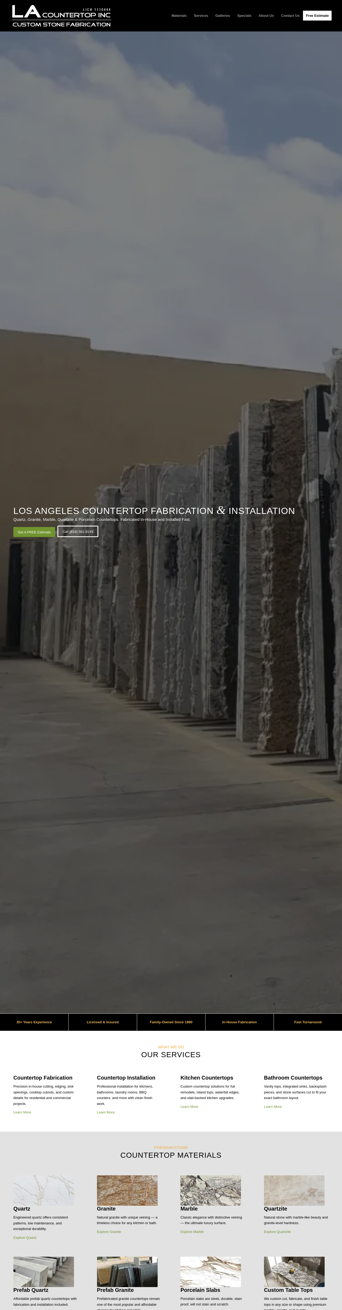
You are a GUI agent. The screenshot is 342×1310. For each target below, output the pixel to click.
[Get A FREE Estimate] (34, 532)
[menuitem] (179, 15)
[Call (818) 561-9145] (77, 531)
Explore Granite (109, 1232)
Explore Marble (192, 1232)
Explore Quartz (25, 1238)
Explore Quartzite (277, 1232)
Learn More (22, 1112)
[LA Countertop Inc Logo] (61, 15)
